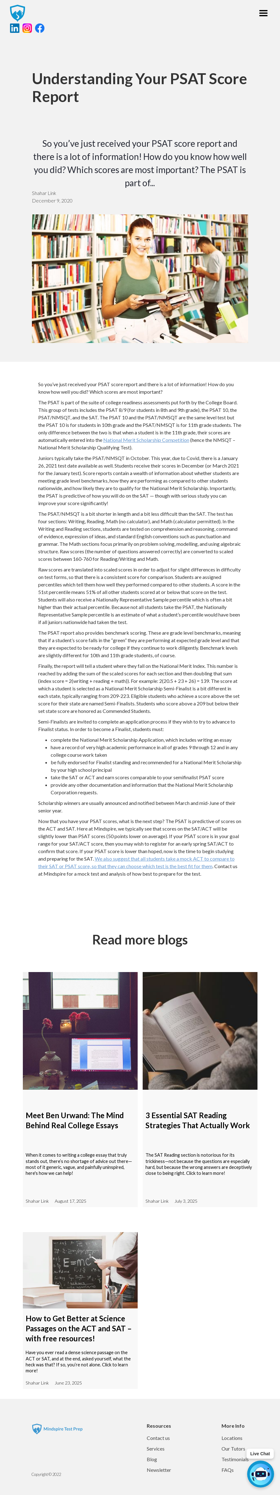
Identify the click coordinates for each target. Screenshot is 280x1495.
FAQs (227, 1470)
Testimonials (235, 1459)
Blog (152, 1459)
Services (156, 1448)
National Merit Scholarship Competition (146, 440)
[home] (17, 13)
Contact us (158, 1438)
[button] (263, 13)
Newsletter (159, 1470)
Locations (231, 1438)
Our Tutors (233, 1448)
